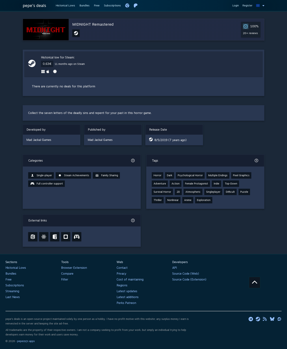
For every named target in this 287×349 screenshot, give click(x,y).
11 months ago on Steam (70, 63)
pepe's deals (34, 5)
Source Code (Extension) (189, 279)
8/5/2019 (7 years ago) (170, 140)
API (174, 267)
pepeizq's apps (26, 341)
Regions (122, 285)
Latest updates (127, 291)
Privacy (121, 273)
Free (8, 279)
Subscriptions (14, 285)
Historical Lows (15, 267)
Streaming (12, 291)
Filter (64, 279)
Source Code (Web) (185, 273)
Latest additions (128, 297)
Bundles (10, 273)
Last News (12, 297)
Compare (67, 273)
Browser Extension (74, 267)
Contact (122, 267)
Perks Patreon (126, 303)
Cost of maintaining (130, 279)
